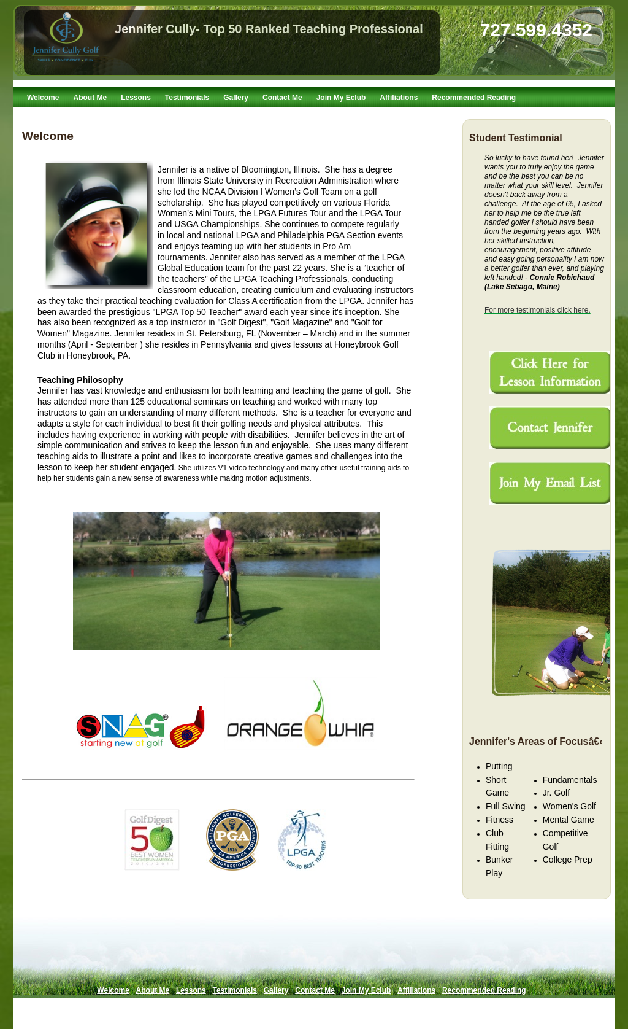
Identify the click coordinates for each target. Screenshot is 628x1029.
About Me (90, 97)
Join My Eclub (341, 97)
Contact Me (282, 97)
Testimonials (187, 97)
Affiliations (399, 97)
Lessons (136, 97)
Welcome (43, 97)
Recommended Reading (474, 97)
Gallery (235, 97)
